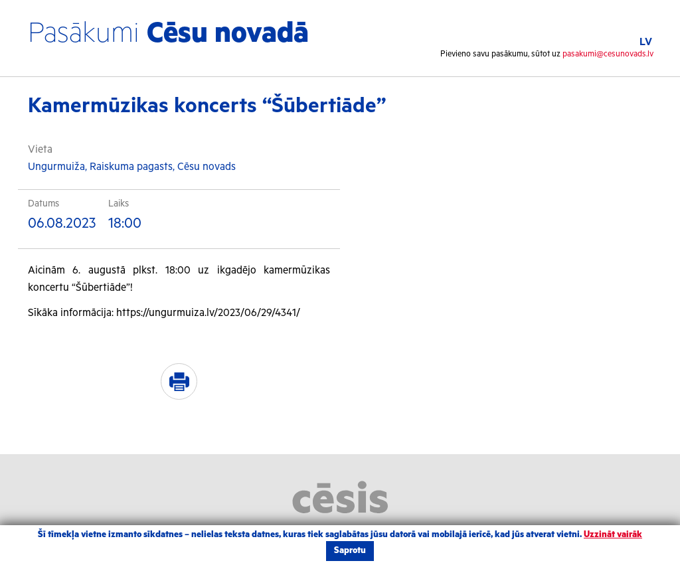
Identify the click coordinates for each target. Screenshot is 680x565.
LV (645, 42)
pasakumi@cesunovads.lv (607, 54)
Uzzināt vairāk (613, 535)
